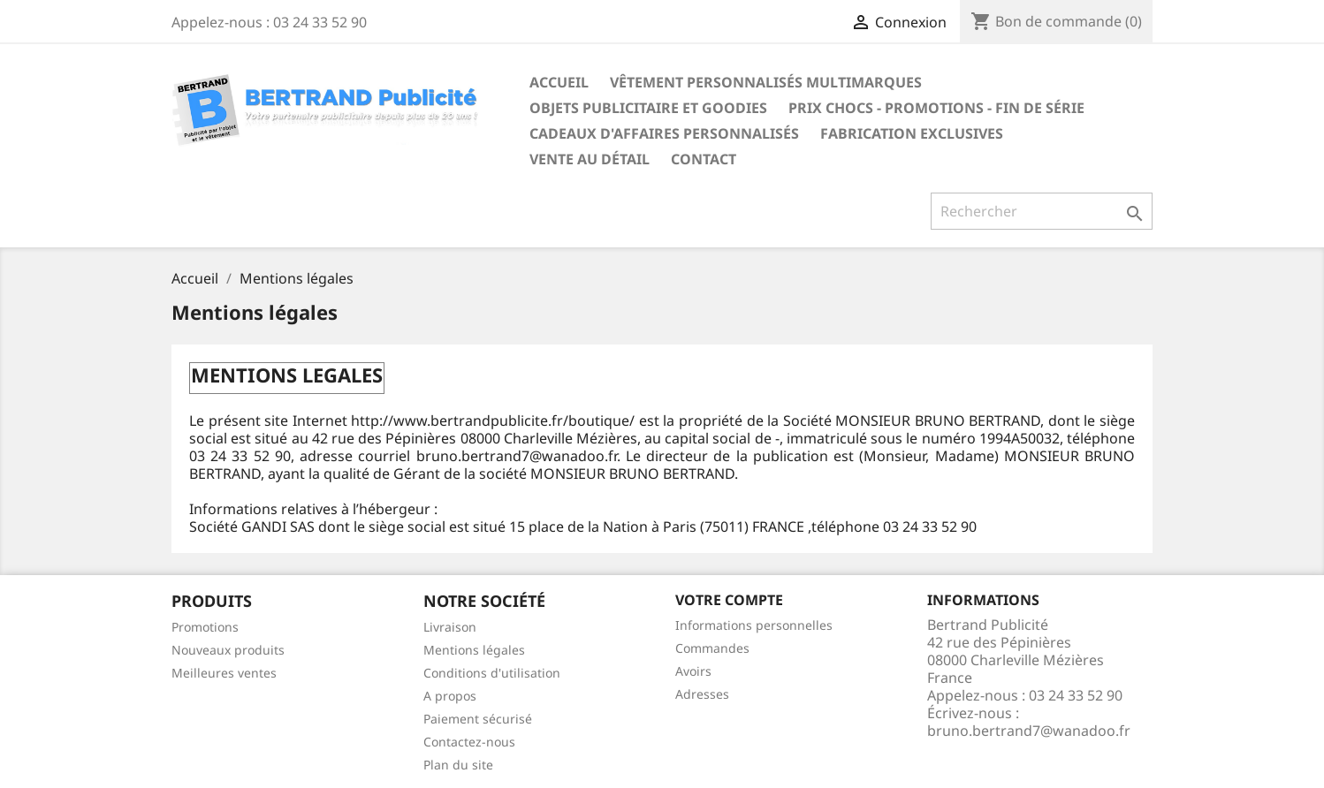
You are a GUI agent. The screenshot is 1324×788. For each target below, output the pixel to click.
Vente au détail (589, 159)
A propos (449, 695)
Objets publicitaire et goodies (648, 107)
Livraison (449, 626)
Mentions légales (474, 649)
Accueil (559, 82)
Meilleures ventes (224, 672)
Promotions (205, 626)
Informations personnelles (754, 625)
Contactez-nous (469, 741)
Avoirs (693, 671)
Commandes (712, 648)
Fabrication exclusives (911, 133)
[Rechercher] (1042, 211)
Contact (703, 159)
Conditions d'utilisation (491, 672)
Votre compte (729, 600)
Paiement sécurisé (477, 718)
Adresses (702, 694)
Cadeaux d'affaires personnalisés (664, 133)
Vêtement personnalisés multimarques (766, 82)
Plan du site (458, 764)
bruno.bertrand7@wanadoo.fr (1028, 730)
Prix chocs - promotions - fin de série (936, 107)
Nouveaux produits (228, 649)
